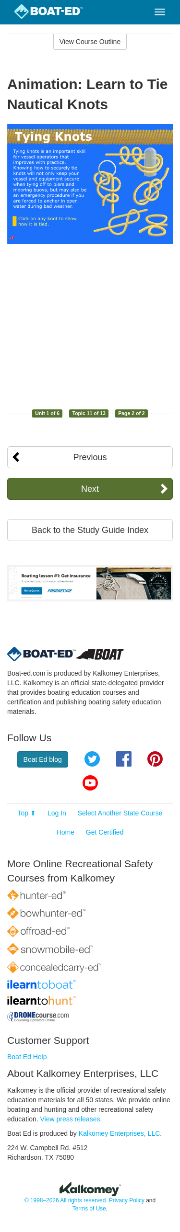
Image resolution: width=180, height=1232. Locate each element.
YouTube (90, 783)
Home (65, 832)
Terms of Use (89, 1208)
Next (90, 489)
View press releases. (71, 1119)
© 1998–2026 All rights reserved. (66, 1200)
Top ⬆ (27, 813)
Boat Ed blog (43, 759)
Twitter (92, 759)
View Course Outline (90, 41)
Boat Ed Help (27, 1057)
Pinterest (155, 759)
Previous (90, 457)
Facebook (124, 759)
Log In (57, 813)
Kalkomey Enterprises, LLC (119, 1133)
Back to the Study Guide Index (90, 530)
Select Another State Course (120, 813)
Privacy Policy (126, 1200)
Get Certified (105, 832)
